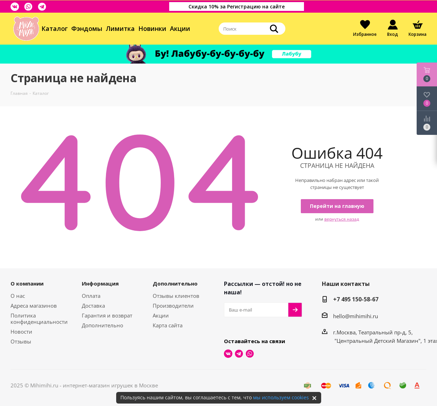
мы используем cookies (281, 397)
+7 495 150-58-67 (355, 299)
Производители (173, 305)
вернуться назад (341, 219)
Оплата (91, 295)
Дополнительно (102, 325)
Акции (180, 28)
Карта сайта (168, 325)
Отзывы (21, 341)
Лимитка (120, 28)
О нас (18, 295)
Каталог (54, 28)
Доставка (93, 305)
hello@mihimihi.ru (355, 316)
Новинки (152, 28)
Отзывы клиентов (176, 295)
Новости (21, 331)
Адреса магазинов (34, 305)
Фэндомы (86, 28)
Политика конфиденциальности (39, 318)
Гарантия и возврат (107, 315)
